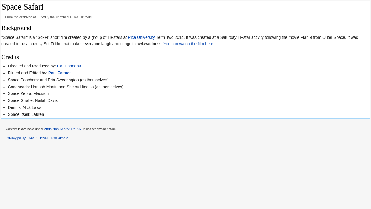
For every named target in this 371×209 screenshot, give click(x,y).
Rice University (141, 37)
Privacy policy (16, 138)
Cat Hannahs (69, 66)
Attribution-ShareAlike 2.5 (62, 129)
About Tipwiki (38, 138)
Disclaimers (59, 138)
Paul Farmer (59, 73)
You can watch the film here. (188, 43)
